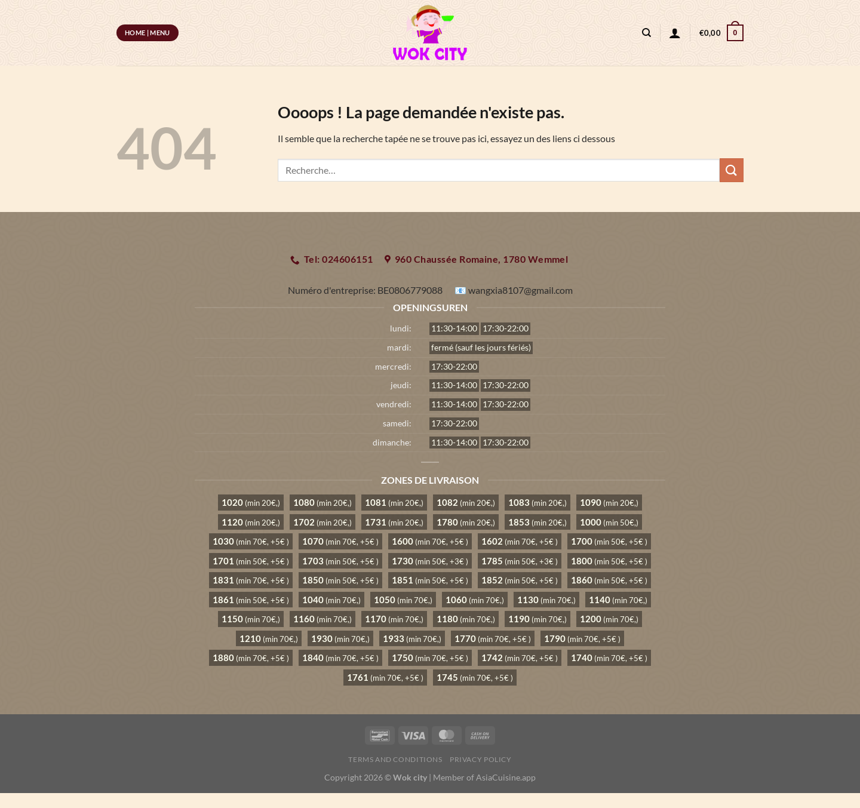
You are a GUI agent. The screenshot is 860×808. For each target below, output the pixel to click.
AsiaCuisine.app (506, 777)
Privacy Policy (481, 759)
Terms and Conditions (395, 759)
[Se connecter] (675, 33)
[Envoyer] (732, 170)
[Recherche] (646, 32)
